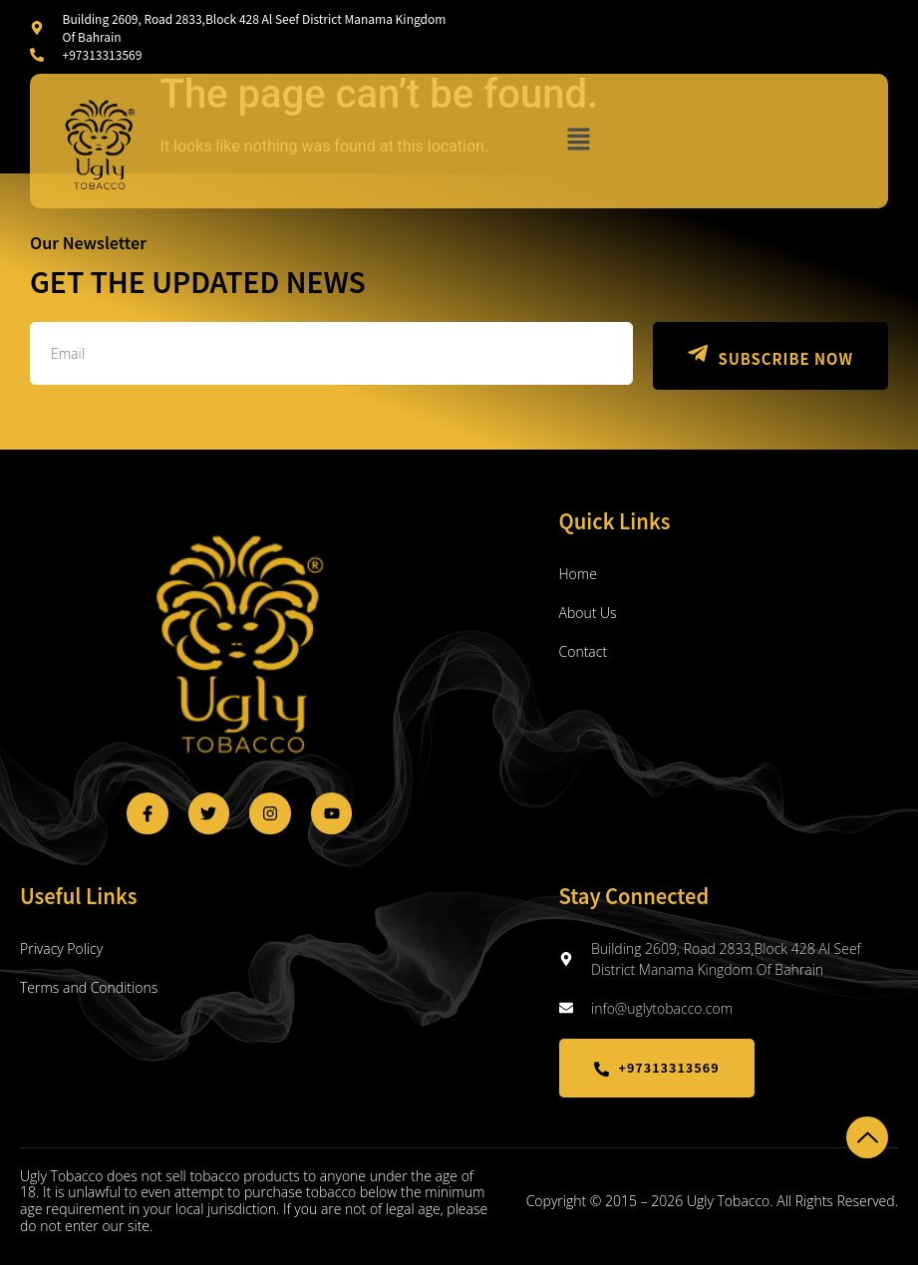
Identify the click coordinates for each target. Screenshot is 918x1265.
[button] (578, 140)
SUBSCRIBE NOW (766, 356)
